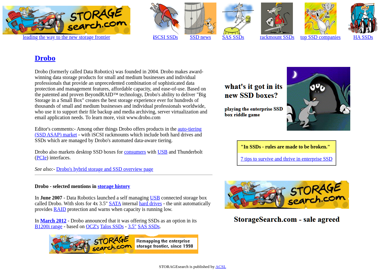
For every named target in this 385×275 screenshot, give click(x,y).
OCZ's (92, 226)
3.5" (132, 226)
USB (162, 152)
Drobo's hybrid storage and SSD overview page (104, 169)
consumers (135, 152)
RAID (60, 209)
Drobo (45, 58)
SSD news (200, 37)
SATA (115, 203)
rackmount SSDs (277, 37)
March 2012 (53, 220)
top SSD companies (321, 37)
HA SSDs (363, 37)
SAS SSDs (233, 37)
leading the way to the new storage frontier (66, 37)
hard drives (150, 203)
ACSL (220, 266)
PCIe (41, 157)
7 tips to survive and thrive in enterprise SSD (286, 159)
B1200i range (48, 226)
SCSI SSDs (165, 37)
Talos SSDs (112, 226)
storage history (114, 186)
